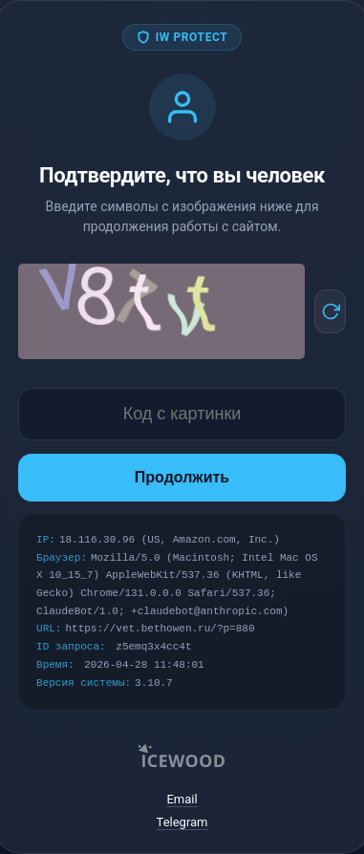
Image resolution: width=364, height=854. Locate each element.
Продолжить (182, 477)
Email (181, 799)
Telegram (182, 822)
